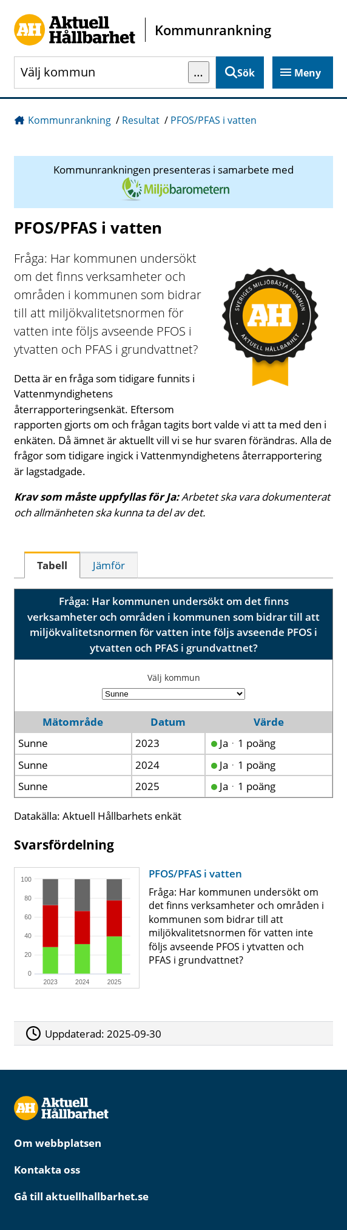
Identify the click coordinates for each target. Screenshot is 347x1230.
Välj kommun (173, 677)
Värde (269, 722)
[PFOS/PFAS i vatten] (170, 928)
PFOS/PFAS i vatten (213, 120)
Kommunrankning (69, 120)
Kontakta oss (47, 1170)
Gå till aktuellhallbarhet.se (81, 1196)
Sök (246, 72)
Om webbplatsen (57, 1143)
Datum (168, 722)
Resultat (141, 120)
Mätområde (72, 722)
